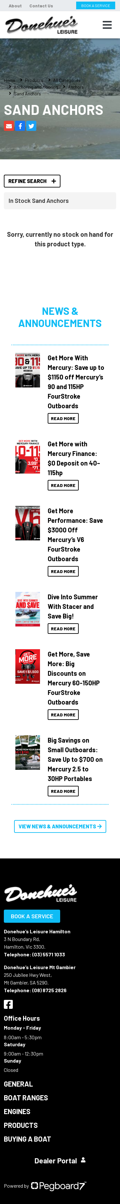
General (18, 1084)
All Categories (67, 80)
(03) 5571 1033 (48, 954)
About (15, 5)
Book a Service (32, 916)
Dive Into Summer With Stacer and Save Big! (73, 606)
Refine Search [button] (32, 181)
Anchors (76, 87)
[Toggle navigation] (107, 25)
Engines (17, 1111)
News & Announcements (60, 317)
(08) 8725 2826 (49, 990)
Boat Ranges (26, 1097)
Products (34, 80)
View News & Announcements (60, 826)
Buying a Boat (27, 1139)
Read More (63, 418)
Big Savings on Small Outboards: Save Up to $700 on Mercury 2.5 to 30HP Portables (75, 759)
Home (9, 80)
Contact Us (41, 5)
